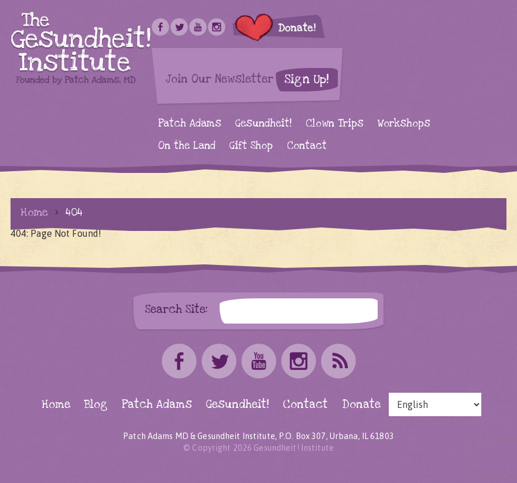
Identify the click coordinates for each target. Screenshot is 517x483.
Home (34, 212)
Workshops (404, 123)
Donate (361, 404)
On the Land (186, 145)
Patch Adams (189, 123)
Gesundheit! (263, 123)
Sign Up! (307, 79)
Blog (96, 404)
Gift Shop (251, 145)
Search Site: (176, 309)
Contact (307, 145)
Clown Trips (335, 123)
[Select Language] (435, 404)
